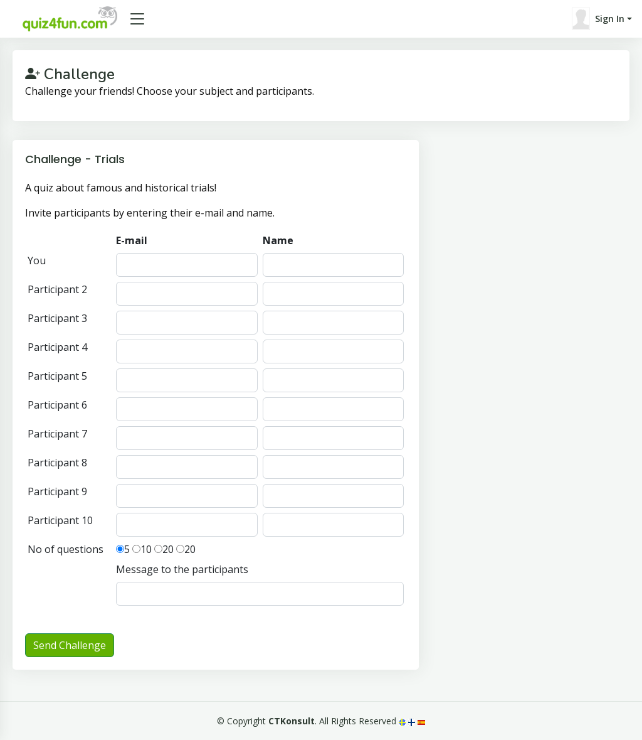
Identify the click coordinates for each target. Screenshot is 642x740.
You (37, 260)
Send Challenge (69, 645)
